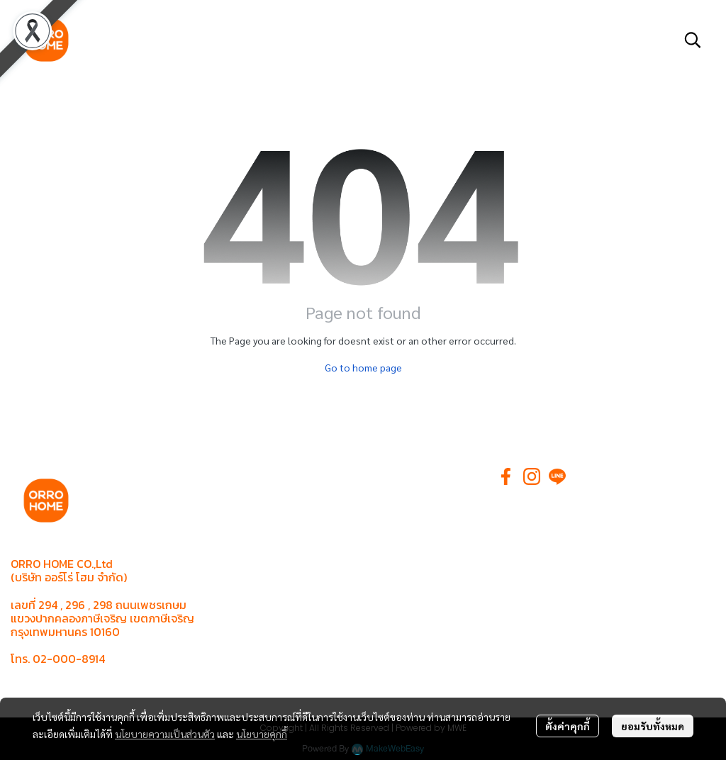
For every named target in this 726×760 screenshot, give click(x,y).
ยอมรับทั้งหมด (652, 726)
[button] (693, 40)
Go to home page (363, 367)
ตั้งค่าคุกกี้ (567, 726)
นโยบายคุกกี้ (261, 733)
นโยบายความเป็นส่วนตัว (165, 733)
